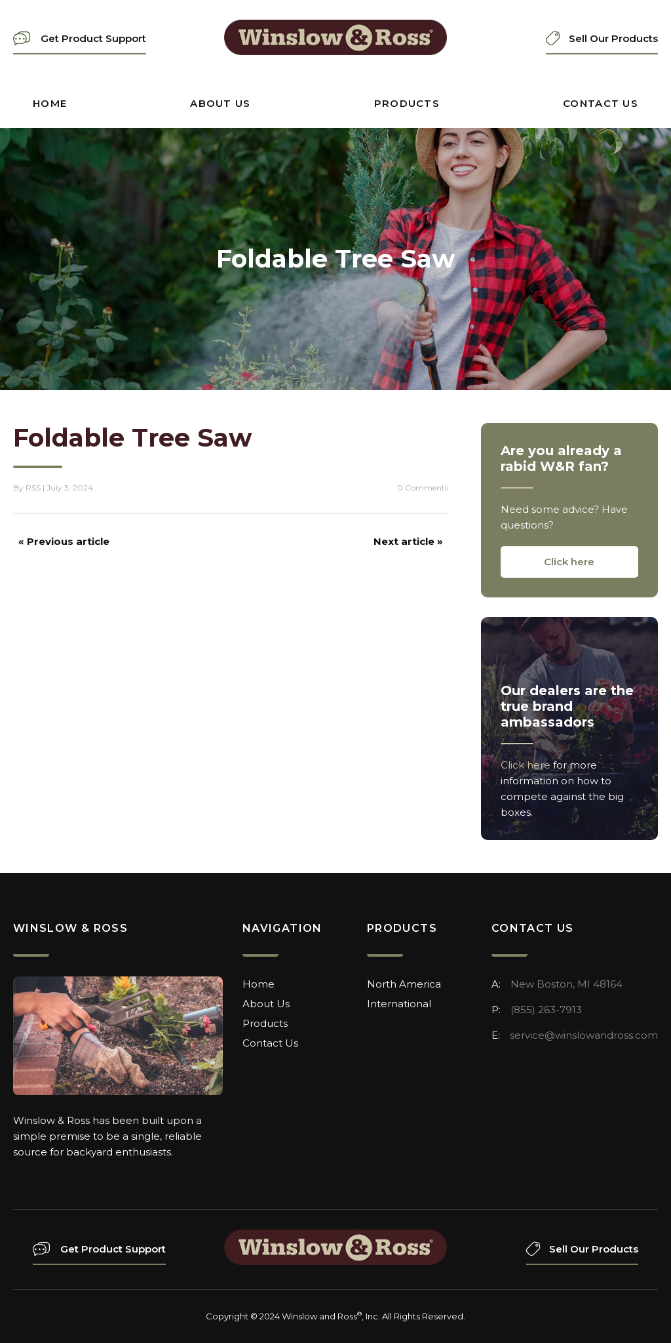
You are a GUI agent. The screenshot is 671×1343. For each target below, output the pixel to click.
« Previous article (63, 541)
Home (50, 103)
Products (407, 103)
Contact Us (600, 103)
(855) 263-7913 (546, 1009)
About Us (220, 103)
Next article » (408, 541)
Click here (569, 561)
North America (404, 984)
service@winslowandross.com (584, 1035)
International (399, 1003)
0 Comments (422, 487)
